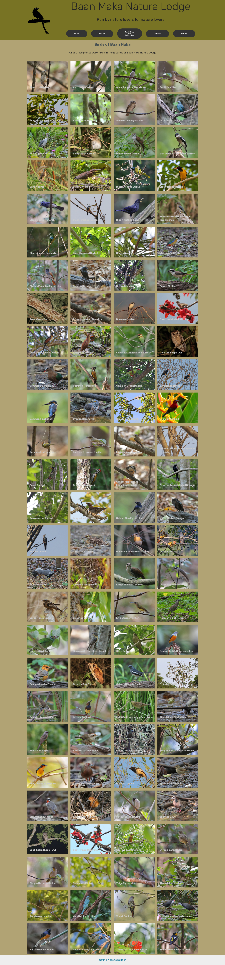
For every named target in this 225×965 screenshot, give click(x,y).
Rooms (102, 33)
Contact (157, 33)
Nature (184, 33)
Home (77, 33)
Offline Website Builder (112, 959)
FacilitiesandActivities (129, 33)
